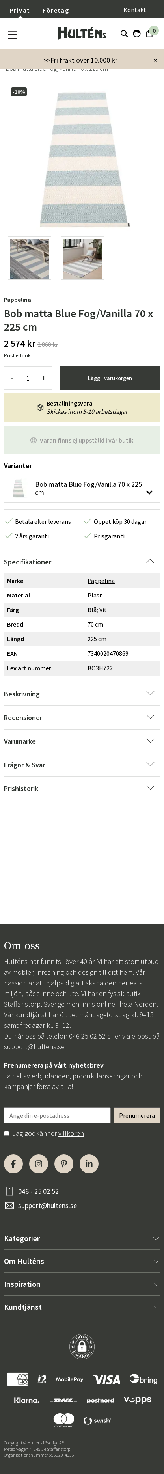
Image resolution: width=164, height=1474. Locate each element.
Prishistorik (17, 355)
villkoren (71, 1133)
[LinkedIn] (89, 1163)
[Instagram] (38, 1163)
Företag (56, 10)
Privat (20, 10)
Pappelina (17, 299)
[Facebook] (13, 1163)
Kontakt (134, 10)
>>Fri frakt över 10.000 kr (80, 60)
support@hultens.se (34, 1046)
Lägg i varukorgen (110, 378)
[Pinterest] (63, 1163)
